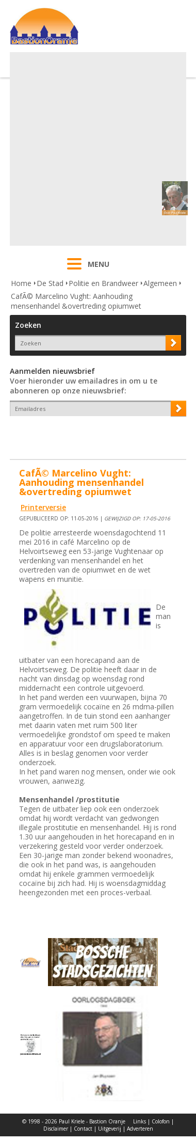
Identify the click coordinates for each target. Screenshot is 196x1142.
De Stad (50, 283)
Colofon (161, 1121)
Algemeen (160, 283)
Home (21, 283)
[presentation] (70, 434)
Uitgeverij (109, 1128)
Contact (83, 1128)
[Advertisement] (96, 149)
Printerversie (43, 507)
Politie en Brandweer (103, 283)
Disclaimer (55, 1128)
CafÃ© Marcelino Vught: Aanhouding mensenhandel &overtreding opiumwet (76, 301)
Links (139, 1121)
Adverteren (140, 1128)
